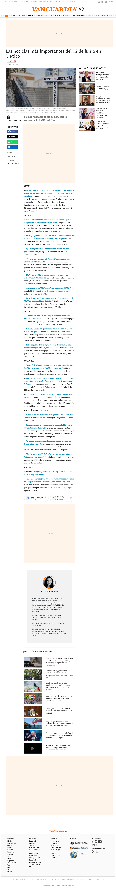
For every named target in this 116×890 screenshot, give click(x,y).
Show (73, 15)
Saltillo (48, 15)
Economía (111, 15)
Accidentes (12, 156)
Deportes (80, 15)
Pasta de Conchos (14, 163)
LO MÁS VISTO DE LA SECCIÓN (93, 68)
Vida (97, 15)
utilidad (48, 607)
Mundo (65, 15)
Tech (103, 15)
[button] (7, 15)
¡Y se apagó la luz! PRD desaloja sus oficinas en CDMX (47, 288)
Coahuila (39, 15)
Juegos (13, 15)
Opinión (57, 15)
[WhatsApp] (62, 498)
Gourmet (22, 15)
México (31, 15)
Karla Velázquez (15, 120)
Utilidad (90, 15)
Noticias (8, 64)
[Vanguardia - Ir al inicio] (58, 9)
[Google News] (36, 498)
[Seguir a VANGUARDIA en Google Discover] (11, 61)
